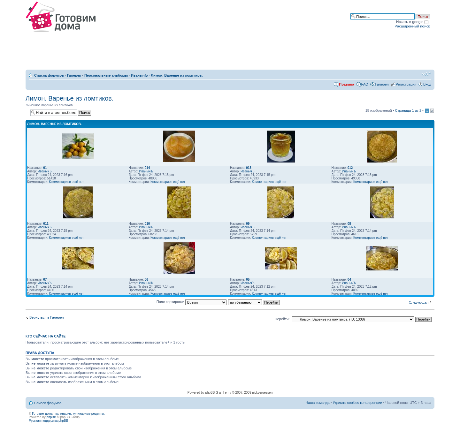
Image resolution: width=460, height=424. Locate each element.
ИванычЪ (139, 75)
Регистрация (406, 84)
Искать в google (412, 21)
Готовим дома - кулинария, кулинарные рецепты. (68, 413)
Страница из (408, 110)
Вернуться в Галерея (46, 317)
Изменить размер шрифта (426, 74)
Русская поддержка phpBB (48, 420)
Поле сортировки (191, 302)
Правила (346, 84)
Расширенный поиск (412, 26)
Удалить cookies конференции (357, 403)
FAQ (364, 84)
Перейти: (282, 319)
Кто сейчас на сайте (45, 336)
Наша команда (317, 403)
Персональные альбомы (106, 75)
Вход (427, 84)
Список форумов (49, 75)
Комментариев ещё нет (66, 182)
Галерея (74, 75)
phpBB (51, 417)
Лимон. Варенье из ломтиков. (177, 75)
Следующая (419, 302)
